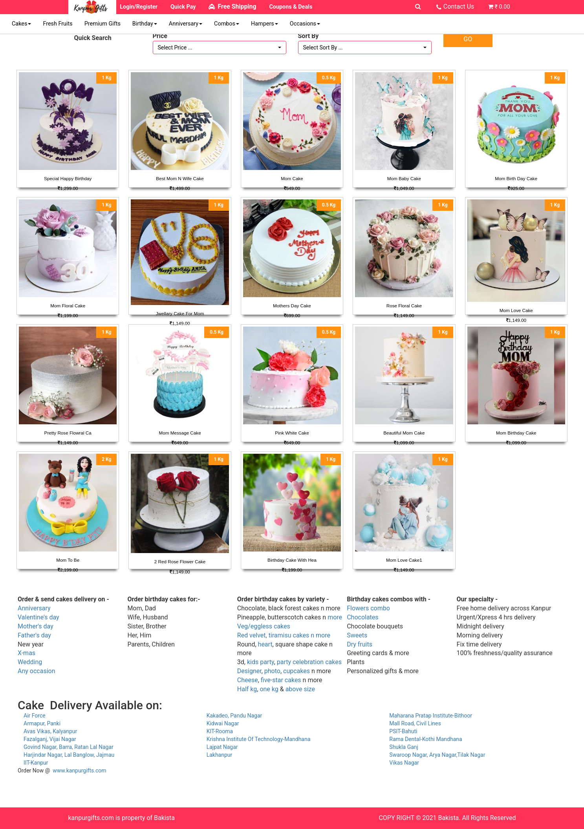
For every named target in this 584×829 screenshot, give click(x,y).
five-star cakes (281, 680)
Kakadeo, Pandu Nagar (234, 715)
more (335, 617)
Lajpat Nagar (222, 747)
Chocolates (362, 617)
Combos (226, 23)
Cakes (21, 23)
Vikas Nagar (404, 763)
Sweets (357, 635)
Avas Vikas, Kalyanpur (50, 731)
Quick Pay (183, 7)
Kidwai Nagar (223, 723)
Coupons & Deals (290, 7)
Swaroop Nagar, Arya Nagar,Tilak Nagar (437, 755)
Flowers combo (368, 608)
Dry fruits (359, 644)
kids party (260, 662)
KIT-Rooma (220, 731)
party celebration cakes (309, 662)
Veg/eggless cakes (263, 626)
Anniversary (185, 23)
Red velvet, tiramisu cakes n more (283, 635)
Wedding (30, 662)
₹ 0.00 (502, 7)
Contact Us (458, 6)
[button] (219, 47)
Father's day (34, 635)
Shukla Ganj (403, 747)
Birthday (144, 23)
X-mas (26, 653)
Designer (249, 671)
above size (300, 689)
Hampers (264, 23)
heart (265, 644)
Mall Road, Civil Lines (415, 723)
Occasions (305, 23)
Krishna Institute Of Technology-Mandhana (259, 739)
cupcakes (296, 671)
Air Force (35, 715)
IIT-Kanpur (36, 763)
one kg (269, 689)
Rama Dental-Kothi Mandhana (425, 739)
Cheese (247, 680)
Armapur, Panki (42, 723)
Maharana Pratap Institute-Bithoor (430, 715)
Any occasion (36, 671)
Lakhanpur (220, 755)
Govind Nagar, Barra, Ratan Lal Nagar (69, 747)
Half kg (247, 689)
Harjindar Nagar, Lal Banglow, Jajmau (69, 755)
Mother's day (35, 626)
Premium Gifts (102, 23)
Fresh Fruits (57, 23)
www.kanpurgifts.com (79, 770)
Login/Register (138, 7)
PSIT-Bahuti (403, 731)
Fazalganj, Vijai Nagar (50, 739)
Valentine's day (38, 617)
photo (272, 671)
